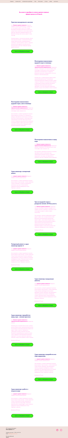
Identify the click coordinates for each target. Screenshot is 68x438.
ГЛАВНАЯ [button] (11, 1)
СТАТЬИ (45, 1)
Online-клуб (18, 1)
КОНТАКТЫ (56, 1)
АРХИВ (50, 1)
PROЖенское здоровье (27, 1)
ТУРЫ (35, 1)
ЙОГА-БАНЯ (40, 1)
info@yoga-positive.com (12, 433)
